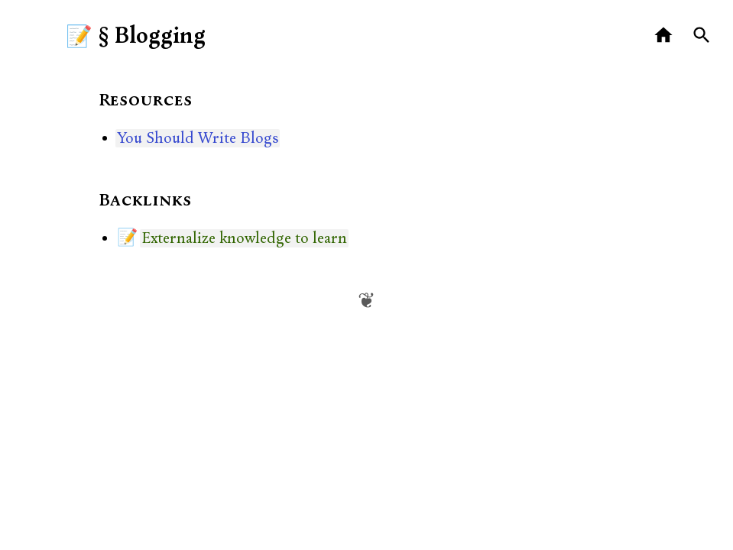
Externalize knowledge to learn (244, 238)
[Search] (702, 35)
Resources (146, 101)
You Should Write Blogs (197, 138)
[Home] (663, 35)
